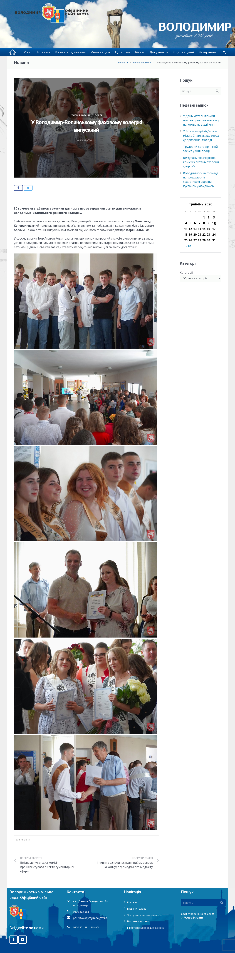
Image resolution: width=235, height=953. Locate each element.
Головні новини (142, 62)
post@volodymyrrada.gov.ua (90, 918)
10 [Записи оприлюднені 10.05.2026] (214, 223)
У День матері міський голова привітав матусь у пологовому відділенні (201, 120)
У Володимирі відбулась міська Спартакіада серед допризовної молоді (201, 135)
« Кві (188, 246)
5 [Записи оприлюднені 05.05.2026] (190, 223)
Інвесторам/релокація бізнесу (145, 927)
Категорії (186, 273)
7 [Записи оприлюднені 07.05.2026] (199, 223)
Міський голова (136, 908)
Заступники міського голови (144, 915)
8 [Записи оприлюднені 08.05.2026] (204, 223)
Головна (123, 62)
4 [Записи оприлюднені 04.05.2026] (186, 223)
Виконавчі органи (138, 921)
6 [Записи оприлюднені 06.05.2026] (195, 223)
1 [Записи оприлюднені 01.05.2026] (204, 217)
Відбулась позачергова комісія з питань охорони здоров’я (201, 162)
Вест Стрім (207, 913)
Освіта (98, 115)
